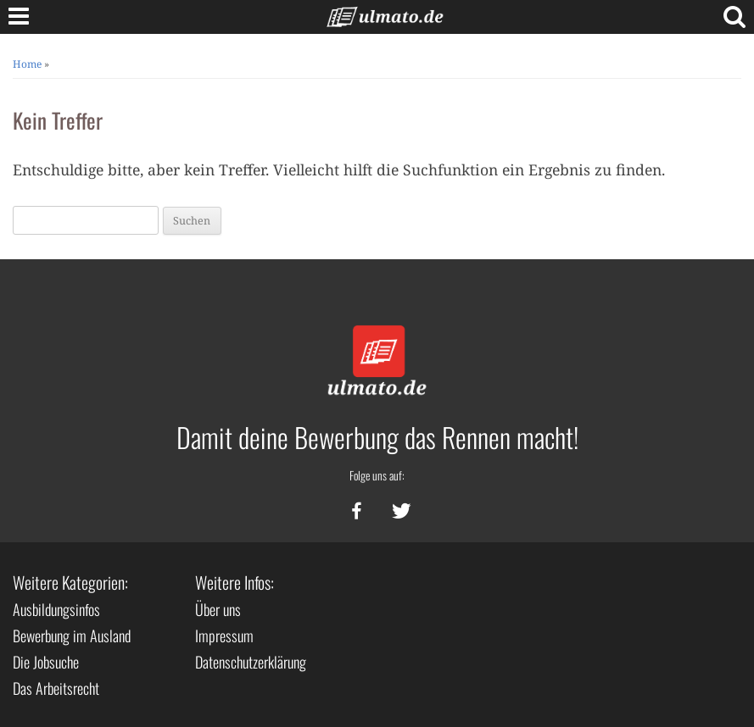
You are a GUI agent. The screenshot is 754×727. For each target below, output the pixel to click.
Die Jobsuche (46, 662)
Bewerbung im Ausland (72, 635)
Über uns (218, 609)
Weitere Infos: (234, 582)
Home (27, 64)
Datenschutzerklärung (250, 662)
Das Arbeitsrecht (56, 688)
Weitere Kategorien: (70, 582)
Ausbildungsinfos (56, 609)
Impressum (224, 635)
